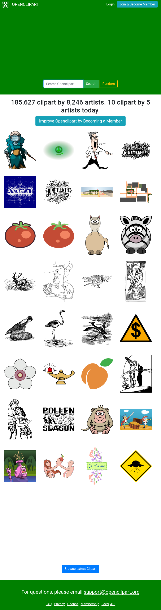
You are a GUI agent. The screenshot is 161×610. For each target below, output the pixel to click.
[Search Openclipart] (63, 84)
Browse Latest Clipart (81, 569)
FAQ (49, 604)
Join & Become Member (137, 4)
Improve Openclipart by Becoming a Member (80, 121)
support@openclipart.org (111, 592)
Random (108, 84)
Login (110, 4)
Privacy (59, 604)
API (112, 604)
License (72, 604)
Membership (89, 604)
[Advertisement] (80, 45)
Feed (105, 604)
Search (91, 84)
